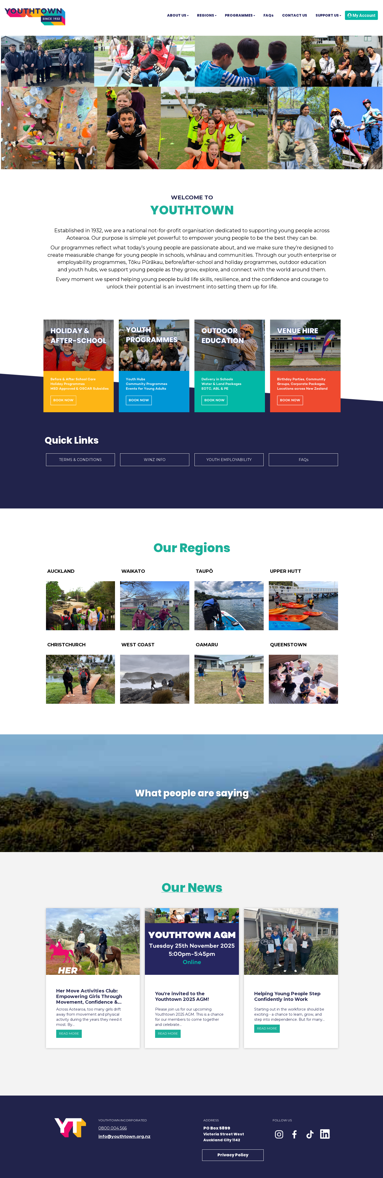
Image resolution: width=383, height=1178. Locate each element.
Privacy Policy (232, 1155)
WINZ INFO (155, 459)
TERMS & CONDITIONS (80, 459)
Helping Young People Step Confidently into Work (287, 996)
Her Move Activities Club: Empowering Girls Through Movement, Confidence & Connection (89, 996)
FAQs (303, 459)
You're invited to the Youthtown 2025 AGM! (182, 996)
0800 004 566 (112, 1128)
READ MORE (69, 1033)
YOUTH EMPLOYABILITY (229, 459)
